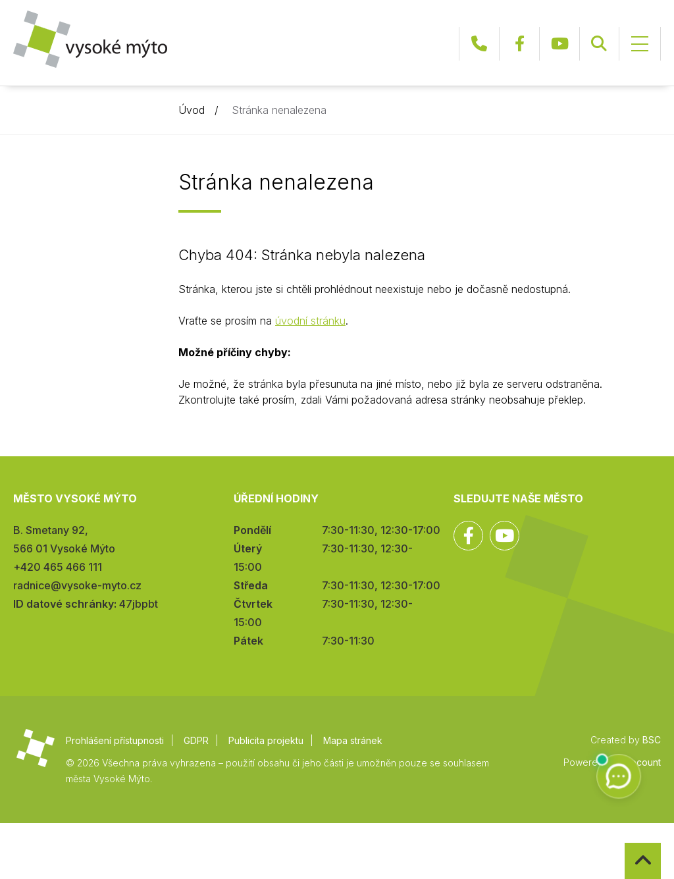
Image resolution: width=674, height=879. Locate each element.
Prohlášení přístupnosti (115, 740)
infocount (640, 762)
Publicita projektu (265, 740)
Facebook (519, 44)
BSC (651, 739)
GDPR (196, 740)
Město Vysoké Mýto (90, 39)
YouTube (559, 44)
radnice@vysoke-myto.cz (77, 585)
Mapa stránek (352, 740)
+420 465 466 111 (479, 44)
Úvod (191, 110)
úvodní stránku (310, 320)
